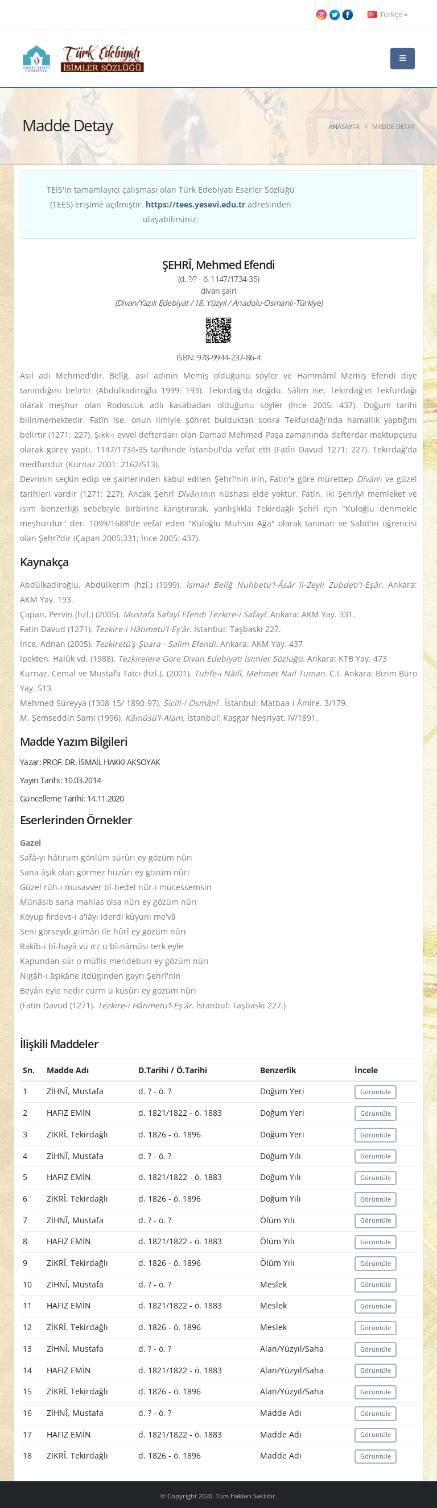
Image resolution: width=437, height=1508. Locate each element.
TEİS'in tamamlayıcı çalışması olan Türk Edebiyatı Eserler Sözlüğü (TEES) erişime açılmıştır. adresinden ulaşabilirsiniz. (171, 204)
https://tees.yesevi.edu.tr (195, 204)
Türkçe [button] (387, 14)
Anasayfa (344, 126)
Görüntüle (375, 1091)
